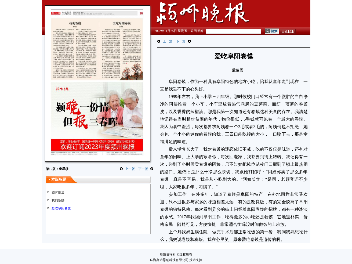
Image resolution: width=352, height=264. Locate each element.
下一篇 (181, 41)
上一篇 (167, 41)
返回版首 (196, 31)
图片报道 (58, 192)
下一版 (143, 169)
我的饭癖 (58, 200)
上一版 (130, 169)
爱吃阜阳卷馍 (61, 208)
